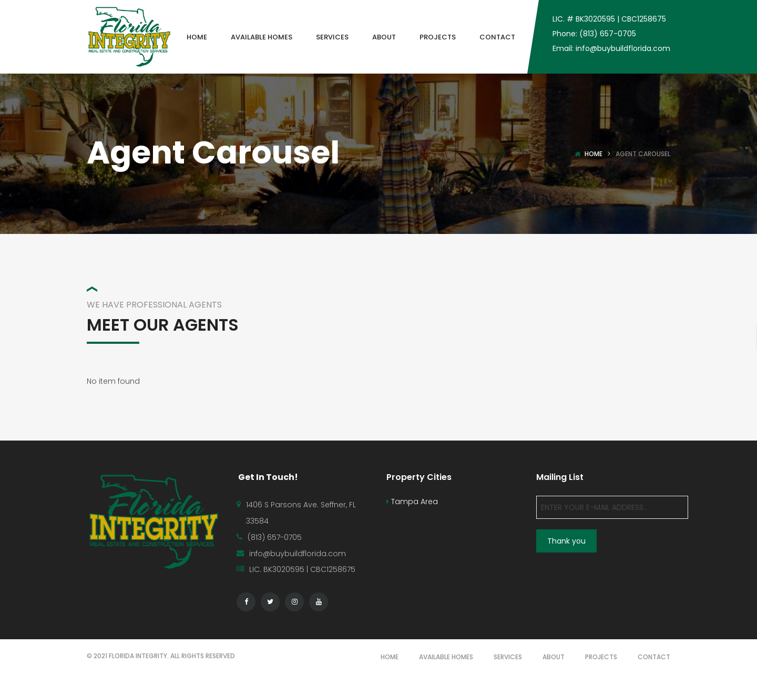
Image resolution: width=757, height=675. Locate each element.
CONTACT (654, 656)
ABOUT (554, 656)
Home (593, 153)
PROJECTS (601, 656)
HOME (389, 656)
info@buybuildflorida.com (297, 553)
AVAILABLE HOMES (446, 656)
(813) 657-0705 (275, 537)
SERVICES (508, 656)
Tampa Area (412, 501)
